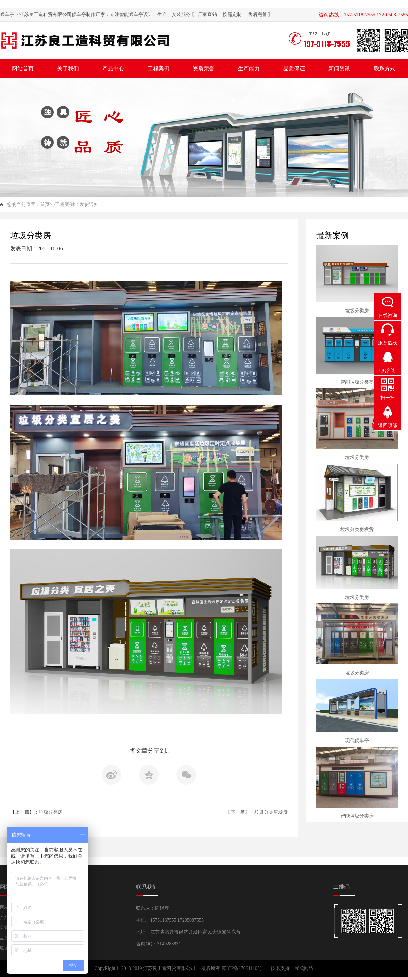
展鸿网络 (303, 968)
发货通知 (89, 204)
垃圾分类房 (51, 812)
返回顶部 (387, 425)
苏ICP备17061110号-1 (244, 968)
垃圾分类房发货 (271, 812)
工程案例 (64, 204)
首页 (45, 204)
